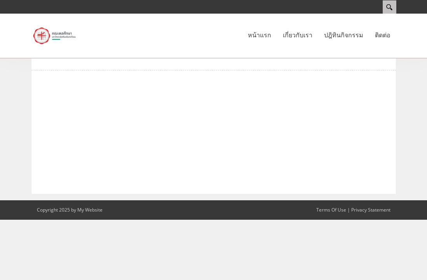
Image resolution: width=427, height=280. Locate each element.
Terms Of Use (331, 209)
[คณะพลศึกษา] (54, 35)
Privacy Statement (370, 209)
